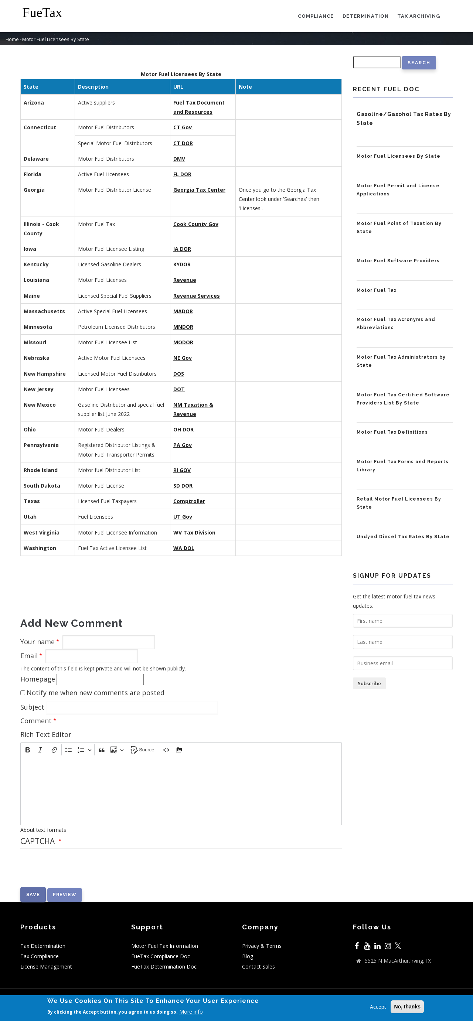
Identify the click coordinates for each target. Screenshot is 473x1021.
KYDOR (182, 264)
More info (191, 1011)
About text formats (43, 829)
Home (12, 39)
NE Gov (182, 357)
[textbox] (181, 791)
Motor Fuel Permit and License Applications (398, 190)
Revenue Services (196, 295)
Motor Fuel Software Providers (398, 260)
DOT (179, 389)
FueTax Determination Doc (164, 966)
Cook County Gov (195, 224)
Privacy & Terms (262, 945)
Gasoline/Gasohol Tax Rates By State (404, 118)
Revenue (184, 279)
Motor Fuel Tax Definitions (392, 432)
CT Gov (182, 127)
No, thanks (407, 1007)
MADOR (183, 311)
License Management (46, 966)
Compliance (315, 16)
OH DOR (183, 429)
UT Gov (182, 516)
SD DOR (183, 485)
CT (177, 143)
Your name (37, 641)
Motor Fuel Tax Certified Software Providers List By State (403, 399)
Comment (36, 720)
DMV (179, 158)
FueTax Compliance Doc (160, 956)
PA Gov (182, 444)
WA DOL (183, 548)
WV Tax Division (194, 532)
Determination (365, 16)
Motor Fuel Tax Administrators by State (401, 361)
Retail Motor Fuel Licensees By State (399, 503)
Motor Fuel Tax (377, 290)
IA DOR (182, 248)
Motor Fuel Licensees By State (398, 156)
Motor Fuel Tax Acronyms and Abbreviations (396, 323)
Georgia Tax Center (199, 189)
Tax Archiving (418, 16)
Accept (378, 1006)
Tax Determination (42, 945)
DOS (178, 373)
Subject (32, 707)
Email (29, 655)
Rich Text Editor (45, 734)
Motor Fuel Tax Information (164, 945)
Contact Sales (258, 966)
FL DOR (182, 174)
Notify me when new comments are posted (95, 692)
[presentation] (76, 872)
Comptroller (189, 501)
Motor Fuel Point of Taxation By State (399, 227)
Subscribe (369, 683)
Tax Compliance (39, 956)
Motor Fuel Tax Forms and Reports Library (403, 465)
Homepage (37, 679)
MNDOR (183, 326)
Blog (247, 956)
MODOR (183, 342)
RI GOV (182, 470)
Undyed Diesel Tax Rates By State (403, 536)
